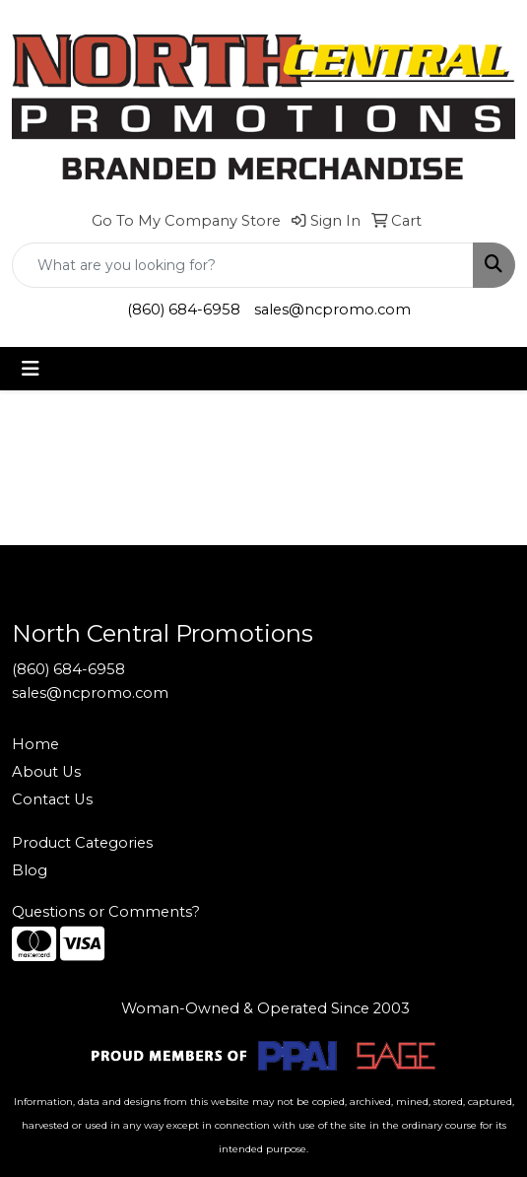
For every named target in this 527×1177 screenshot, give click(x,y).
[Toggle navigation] (30, 368)
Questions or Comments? (106, 912)
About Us (46, 772)
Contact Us (52, 799)
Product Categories (82, 843)
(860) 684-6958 (183, 309)
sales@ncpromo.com (332, 309)
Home (35, 744)
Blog (29, 870)
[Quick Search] (243, 265)
